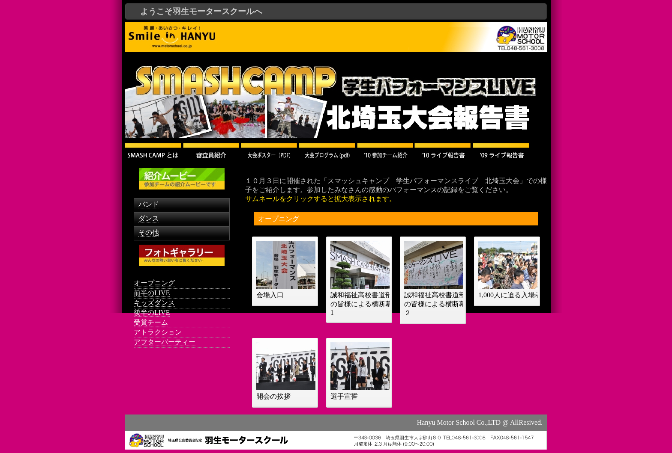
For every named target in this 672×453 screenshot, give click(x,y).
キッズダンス (154, 302)
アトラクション (158, 332)
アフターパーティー (164, 342)
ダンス (148, 218)
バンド (148, 204)
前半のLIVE (152, 292)
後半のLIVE (152, 312)
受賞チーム (151, 322)
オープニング (154, 283)
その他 (148, 232)
